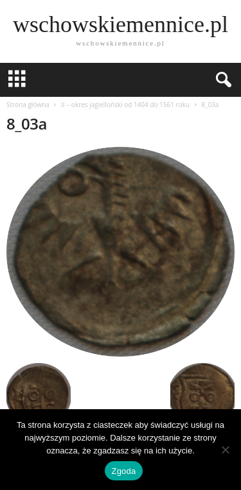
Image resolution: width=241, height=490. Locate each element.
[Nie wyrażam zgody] (225, 449)
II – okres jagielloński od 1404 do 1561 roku (125, 104)
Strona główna (27, 104)
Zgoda (123, 471)
